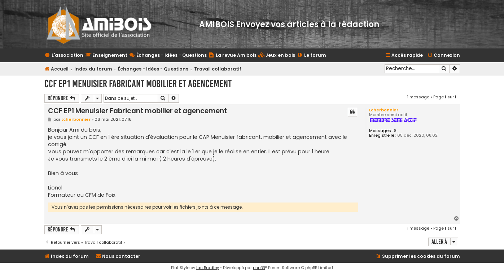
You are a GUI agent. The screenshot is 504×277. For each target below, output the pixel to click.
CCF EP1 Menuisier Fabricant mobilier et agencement (138, 83)
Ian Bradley (207, 267)
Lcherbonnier (383, 110)
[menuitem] (276, 55)
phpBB (259, 267)
